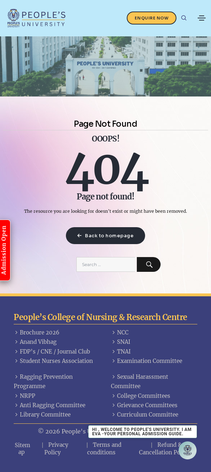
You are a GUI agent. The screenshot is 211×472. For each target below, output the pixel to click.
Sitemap (22, 448)
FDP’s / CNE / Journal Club (52, 351)
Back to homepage (105, 236)
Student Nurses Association (53, 361)
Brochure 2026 (36, 332)
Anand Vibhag (35, 341)
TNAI (121, 351)
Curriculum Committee (144, 414)
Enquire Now (152, 18)
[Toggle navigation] (202, 18)
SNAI (120, 341)
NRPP (24, 395)
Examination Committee (146, 361)
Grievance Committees (144, 405)
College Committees (140, 395)
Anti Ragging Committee (49, 405)
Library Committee (42, 414)
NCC (120, 332)
